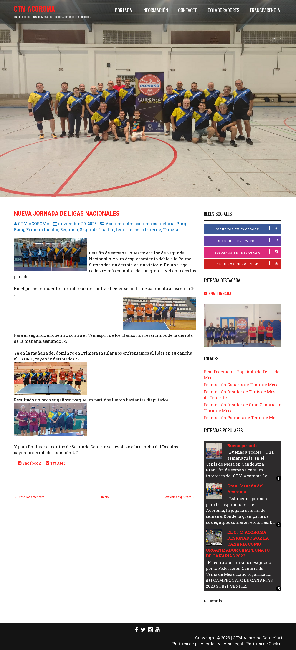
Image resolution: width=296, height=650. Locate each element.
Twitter (55, 463)
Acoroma (115, 223)
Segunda (69, 229)
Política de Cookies (265, 643)
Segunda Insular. (97, 229)
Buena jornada (217, 293)
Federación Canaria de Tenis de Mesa (241, 384)
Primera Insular (42, 229)
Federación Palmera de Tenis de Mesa (242, 417)
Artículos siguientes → (180, 497)
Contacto (187, 10)
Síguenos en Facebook (248, 228)
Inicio (105, 497)
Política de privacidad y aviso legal (207, 643)
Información (155, 10)
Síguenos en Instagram (248, 251)
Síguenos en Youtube (249, 263)
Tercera (170, 229)
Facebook (29, 463)
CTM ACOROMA (34, 8)
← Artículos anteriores (29, 497)
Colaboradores (223, 10)
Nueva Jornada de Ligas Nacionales (66, 213)
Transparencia (265, 10)
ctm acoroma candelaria (150, 223)
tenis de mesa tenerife (138, 229)
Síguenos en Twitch (249, 240)
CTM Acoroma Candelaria (259, 637)
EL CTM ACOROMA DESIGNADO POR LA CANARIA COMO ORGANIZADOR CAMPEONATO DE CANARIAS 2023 (238, 544)
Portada (123, 10)
